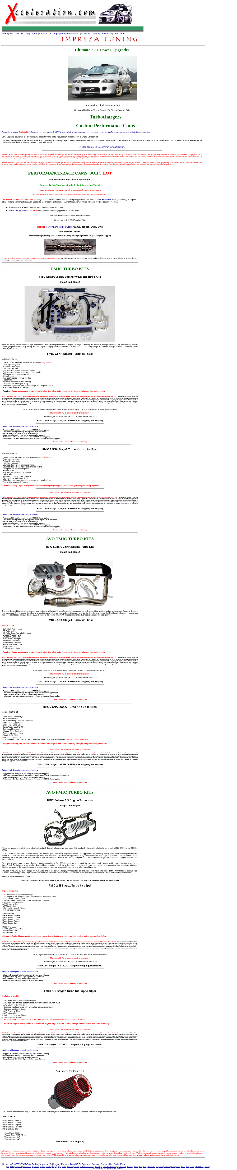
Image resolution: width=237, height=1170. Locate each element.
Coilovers (167, 1167)
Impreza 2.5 (45, 33)
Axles (144, 1167)
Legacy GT (18, 1167)
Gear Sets (106, 1168)
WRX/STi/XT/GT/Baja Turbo (23, 33)
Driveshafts (151, 1167)
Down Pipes (98, 1167)
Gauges (120, 1168)
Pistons (183, 1167)
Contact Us (106, 33)
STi (8, 1167)
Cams (178, 1167)
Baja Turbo (35, 1167)
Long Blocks (190, 1167)
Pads (140, 1167)
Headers (76, 1167)
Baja (59, 1167)
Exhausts (70, 1167)
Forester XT (27, 1167)
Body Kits (113, 1168)
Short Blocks (199, 1167)
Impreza (42, 1167)
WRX (12, 1167)
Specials (85, 33)
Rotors (136, 1167)
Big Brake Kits (121, 1167)
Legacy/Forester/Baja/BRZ (66, 33)
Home (5, 33)
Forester (48, 1167)
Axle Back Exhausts (109, 1167)
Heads (173, 1167)
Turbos (207, 1167)
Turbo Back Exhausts (87, 1167)
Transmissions (97, 1168)
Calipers (130, 1167)
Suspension (159, 1167)
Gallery (95, 33)
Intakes (64, 1167)
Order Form (119, 33)
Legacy (54, 1167)
